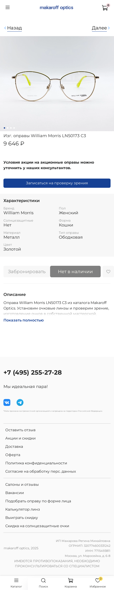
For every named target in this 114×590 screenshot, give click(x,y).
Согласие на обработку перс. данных (40, 471)
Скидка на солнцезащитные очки (37, 526)
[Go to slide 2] (7, 128)
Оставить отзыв (20, 430)
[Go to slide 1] (4, 128)
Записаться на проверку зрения (57, 183)
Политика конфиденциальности (36, 463)
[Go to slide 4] (14, 128)
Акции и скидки (20, 438)
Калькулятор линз (22, 509)
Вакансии (14, 493)
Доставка (14, 446)
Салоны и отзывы (22, 484)
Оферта (12, 455)
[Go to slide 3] (10, 128)
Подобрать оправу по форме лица (38, 501)
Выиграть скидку (21, 517)
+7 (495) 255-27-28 (32, 372)
